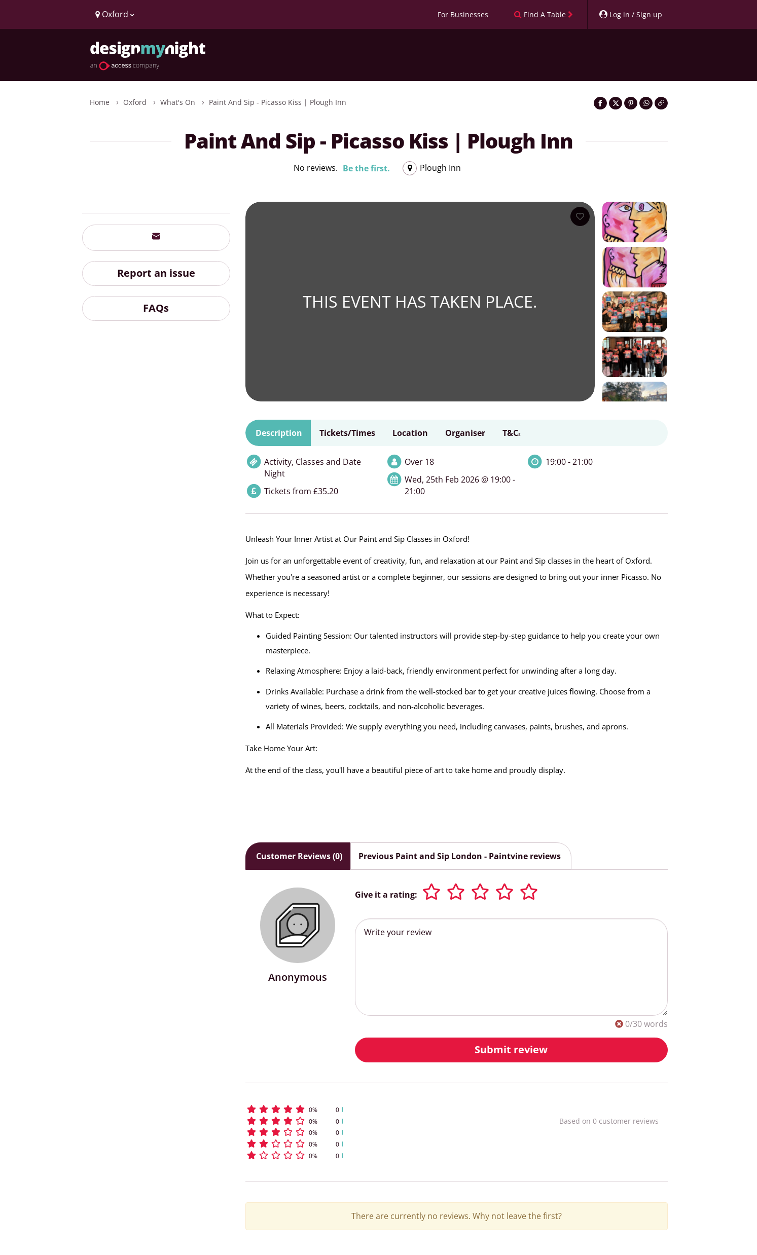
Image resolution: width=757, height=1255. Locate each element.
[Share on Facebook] (600, 103)
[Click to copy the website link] (661, 103)
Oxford (135, 102)
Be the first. (366, 168)
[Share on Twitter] (615, 103)
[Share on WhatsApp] (646, 103)
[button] (383, 1109)
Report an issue (156, 273)
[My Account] (630, 14)
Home (100, 102)
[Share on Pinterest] (630, 103)
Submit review (511, 1049)
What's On (177, 102)
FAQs (156, 308)
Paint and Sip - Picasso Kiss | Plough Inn (277, 102)
